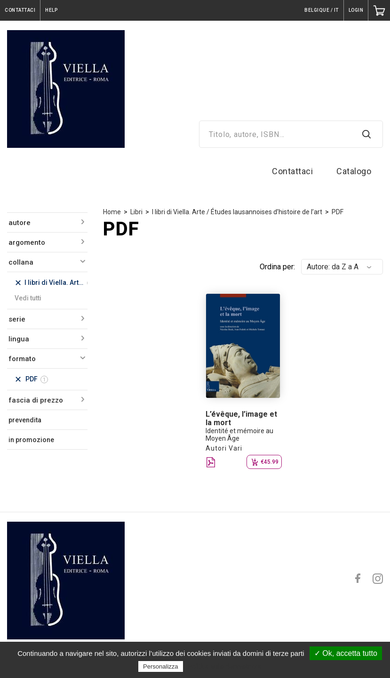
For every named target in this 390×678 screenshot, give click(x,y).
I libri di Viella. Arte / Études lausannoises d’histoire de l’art (237, 212)
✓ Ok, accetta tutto (345, 653)
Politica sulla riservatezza (225, 666)
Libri (136, 212)
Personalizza (160, 666)
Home (112, 212)
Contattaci (292, 171)
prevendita (24, 420)
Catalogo (353, 171)
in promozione (31, 440)
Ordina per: (277, 266)
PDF (337, 212)
